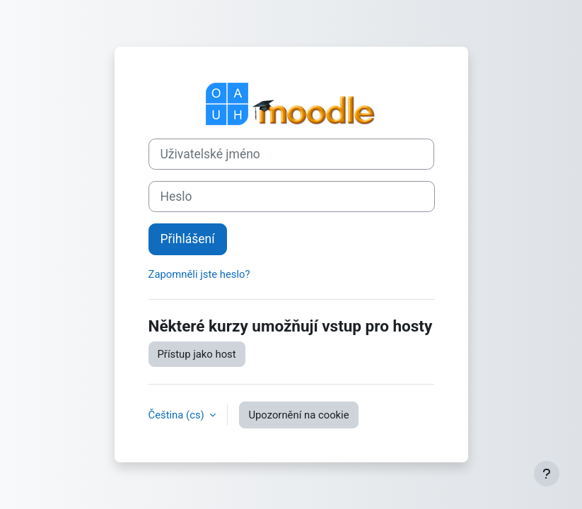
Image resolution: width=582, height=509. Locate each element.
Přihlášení (188, 239)
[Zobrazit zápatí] (546, 473)
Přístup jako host (197, 354)
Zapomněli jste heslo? (199, 274)
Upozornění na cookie (298, 415)
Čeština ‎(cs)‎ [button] (178, 415)
